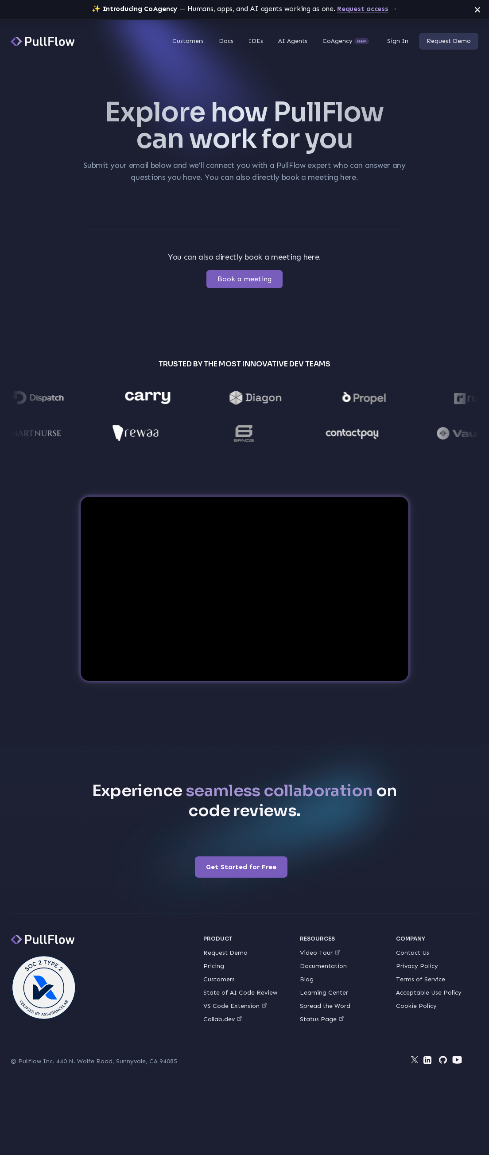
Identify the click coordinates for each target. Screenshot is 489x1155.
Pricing (213, 966)
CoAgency (345, 41)
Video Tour (320, 953)
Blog (307, 979)
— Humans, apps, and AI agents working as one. (244, 8)
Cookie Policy (416, 1006)
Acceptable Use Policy (429, 992)
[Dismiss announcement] (477, 10)
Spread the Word (325, 1006)
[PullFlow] (42, 41)
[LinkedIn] (428, 1061)
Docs (226, 41)
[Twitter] (414, 1059)
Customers (188, 41)
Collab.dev (222, 1019)
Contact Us (412, 953)
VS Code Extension (235, 1006)
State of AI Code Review (240, 992)
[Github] (443, 1060)
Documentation (323, 966)
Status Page (322, 1019)
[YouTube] (457, 1059)
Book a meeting (244, 279)
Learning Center (324, 992)
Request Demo (449, 41)
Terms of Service (420, 979)
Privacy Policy (417, 966)
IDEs (255, 41)
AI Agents (292, 41)
